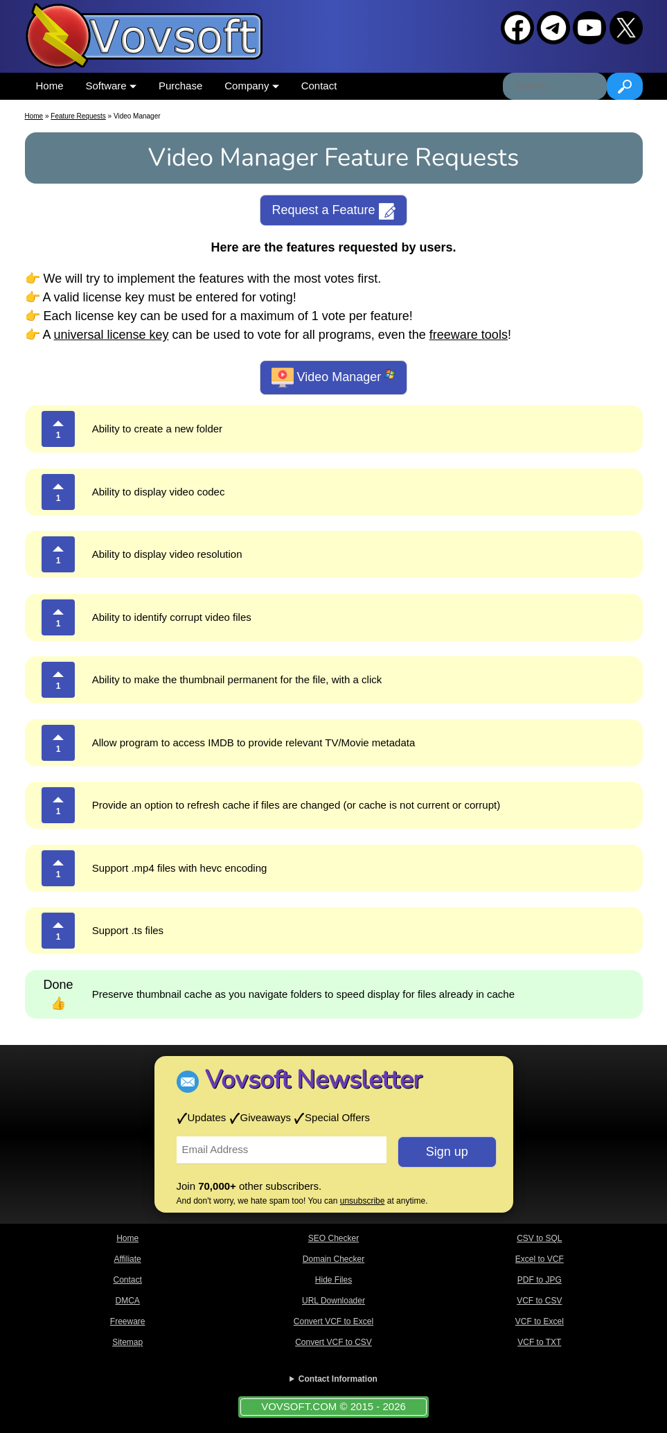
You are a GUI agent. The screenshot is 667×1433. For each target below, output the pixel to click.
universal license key (111, 335)
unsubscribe (362, 1201)
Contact (319, 85)
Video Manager (334, 378)
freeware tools (468, 335)
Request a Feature (333, 211)
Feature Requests (78, 116)
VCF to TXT (539, 1342)
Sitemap (127, 1342)
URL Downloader (333, 1300)
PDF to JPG (539, 1280)
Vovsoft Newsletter (313, 1080)
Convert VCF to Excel (333, 1321)
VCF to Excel (539, 1321)
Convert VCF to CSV (333, 1342)
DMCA (127, 1300)
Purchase (180, 85)
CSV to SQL (539, 1238)
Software (111, 85)
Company (251, 85)
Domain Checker (333, 1259)
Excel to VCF (539, 1259)
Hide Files (333, 1280)
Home (50, 85)
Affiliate (127, 1259)
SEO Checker (333, 1238)
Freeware (127, 1321)
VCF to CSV (539, 1300)
